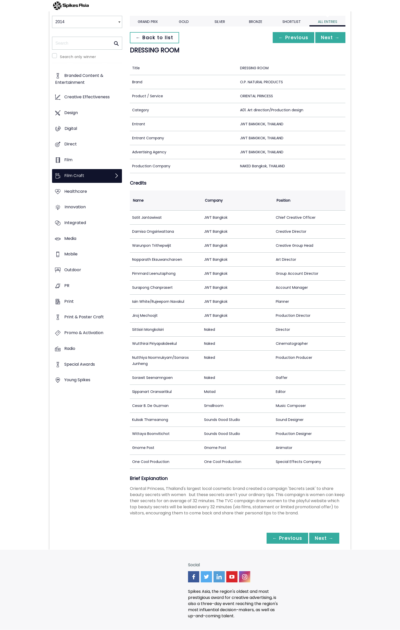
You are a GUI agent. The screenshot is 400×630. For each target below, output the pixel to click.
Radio (69, 348)
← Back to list (155, 37)
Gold (184, 21)
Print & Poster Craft (84, 317)
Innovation (75, 207)
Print (69, 301)
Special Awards (79, 364)
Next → (329, 37)
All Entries (327, 21)
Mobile (71, 254)
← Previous (292, 37)
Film (68, 160)
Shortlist (291, 21)
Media (70, 238)
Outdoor (72, 270)
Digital (71, 128)
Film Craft (74, 176)
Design (71, 113)
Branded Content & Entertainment (79, 79)
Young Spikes (77, 380)
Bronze (255, 21)
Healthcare (75, 191)
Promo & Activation (83, 333)
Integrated (75, 223)
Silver (220, 21)
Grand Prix (148, 21)
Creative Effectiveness (87, 97)
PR (66, 286)
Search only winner (78, 56)
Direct (70, 144)
